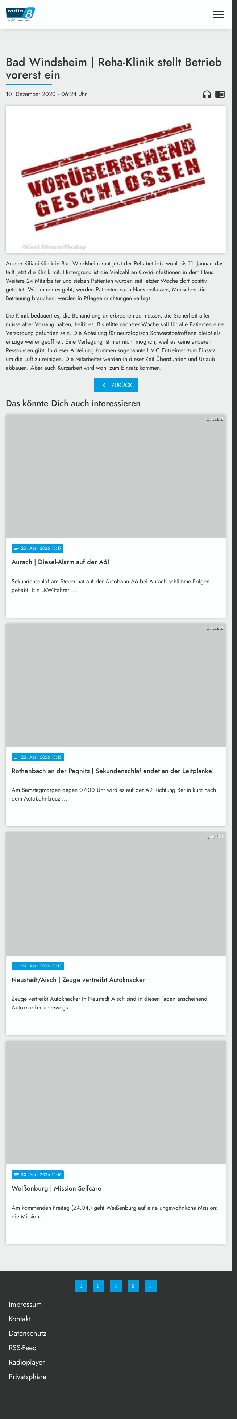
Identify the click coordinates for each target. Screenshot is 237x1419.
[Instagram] (98, 1286)
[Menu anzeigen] (218, 14)
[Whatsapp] (116, 1286)
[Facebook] (81, 1286)
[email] (151, 1286)
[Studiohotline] (133, 1286)
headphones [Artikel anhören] (207, 94)
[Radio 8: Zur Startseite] (61, 14)
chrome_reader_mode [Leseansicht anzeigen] (220, 94)
